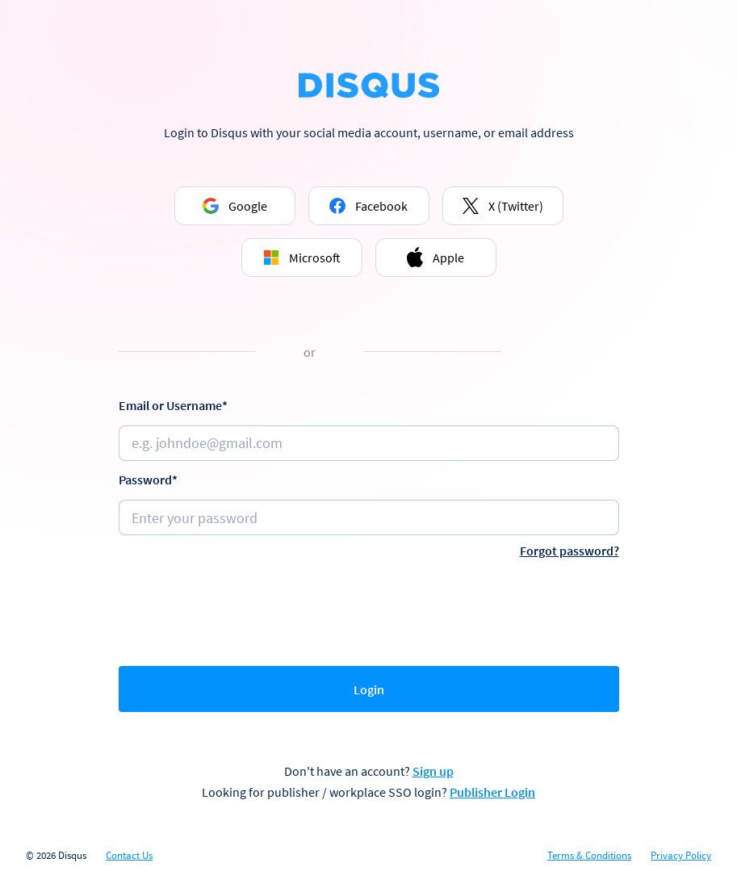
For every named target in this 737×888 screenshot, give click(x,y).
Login (369, 689)
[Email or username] (369, 443)
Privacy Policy (681, 855)
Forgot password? (569, 550)
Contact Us (129, 855)
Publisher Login (492, 792)
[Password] (369, 517)
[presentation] (369, 608)
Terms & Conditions (589, 855)
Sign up (433, 771)
